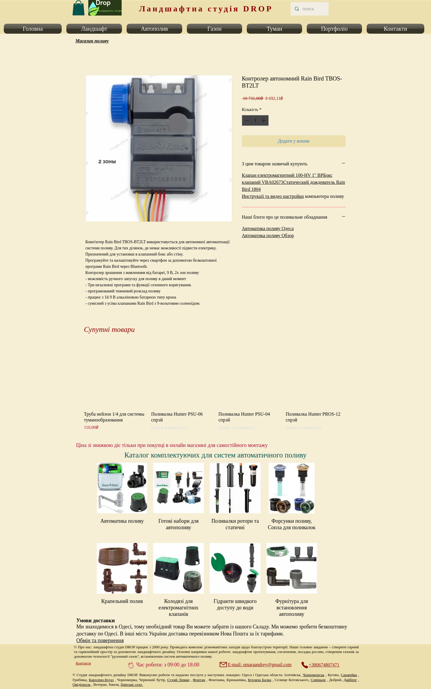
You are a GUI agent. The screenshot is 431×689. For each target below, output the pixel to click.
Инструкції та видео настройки (273, 196)
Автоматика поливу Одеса (268, 228)
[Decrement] (246, 120)
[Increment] (264, 120)
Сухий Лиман (178, 680)
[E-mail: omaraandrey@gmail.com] (256, 665)
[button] (34, 29)
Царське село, (131, 684)
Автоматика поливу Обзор (268, 235)
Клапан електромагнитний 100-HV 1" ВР (282, 175)
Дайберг (350, 680)
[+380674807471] (323, 665)
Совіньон (318, 680)
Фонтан (199, 680)
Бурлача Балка (259, 680)
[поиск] (309, 9)
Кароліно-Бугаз (101, 680)
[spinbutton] (255, 120)
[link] (78, 7)
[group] (215, 388)
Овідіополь (82, 684)
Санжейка (349, 675)
